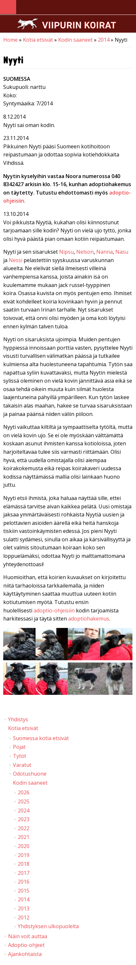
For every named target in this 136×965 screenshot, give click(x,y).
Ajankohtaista (25, 954)
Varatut (22, 765)
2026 (23, 792)
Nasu (121, 251)
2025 (23, 801)
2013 (23, 908)
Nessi (15, 260)
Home (10, 39)
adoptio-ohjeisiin (54, 610)
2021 (23, 837)
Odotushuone (30, 773)
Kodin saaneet (75, 39)
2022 (23, 828)
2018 (23, 863)
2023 (23, 819)
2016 (23, 881)
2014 (104, 39)
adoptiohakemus (88, 618)
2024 (23, 810)
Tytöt (19, 755)
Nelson (85, 251)
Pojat (19, 746)
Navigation (8, 7)
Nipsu (66, 251)
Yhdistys (18, 719)
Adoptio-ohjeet (26, 945)
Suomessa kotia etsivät (41, 738)
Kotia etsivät (38, 39)
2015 (23, 890)
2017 (23, 872)
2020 (23, 846)
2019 (23, 855)
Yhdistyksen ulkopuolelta (48, 926)
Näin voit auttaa (27, 936)
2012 (23, 917)
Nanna (104, 251)
